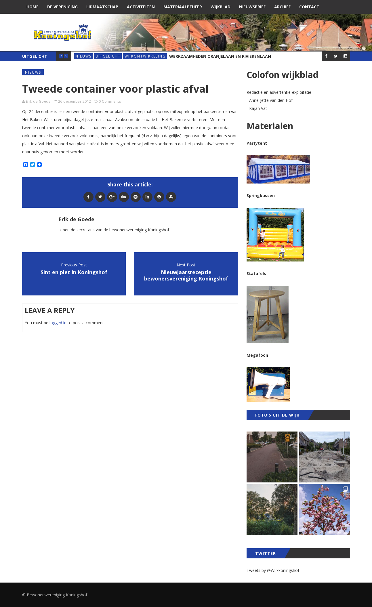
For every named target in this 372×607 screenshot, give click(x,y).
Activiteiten (141, 6)
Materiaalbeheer (182, 6)
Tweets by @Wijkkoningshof (273, 570)
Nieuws (83, 56)
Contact (309, 6)
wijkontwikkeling (145, 56)
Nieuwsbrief (252, 6)
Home (32, 6)
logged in (57, 322)
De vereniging (62, 6)
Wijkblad (220, 6)
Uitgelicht (108, 56)
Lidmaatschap (102, 6)
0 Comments (110, 101)
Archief (282, 6)
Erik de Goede (38, 101)
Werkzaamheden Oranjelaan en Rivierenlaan (220, 56)
